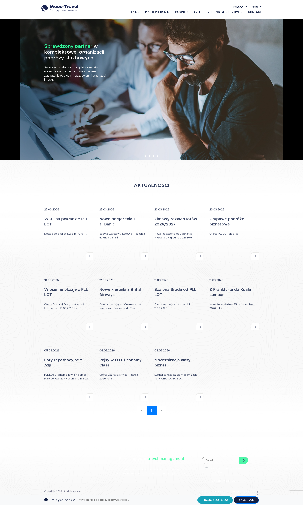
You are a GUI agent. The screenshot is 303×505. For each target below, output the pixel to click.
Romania (181, 473)
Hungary (168, 473)
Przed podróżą (157, 12)
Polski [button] (254, 7)
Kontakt (255, 12)
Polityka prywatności (244, 492)
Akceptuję (246, 500)
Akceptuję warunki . (226, 470)
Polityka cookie (62, 500)
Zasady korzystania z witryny (211, 492)
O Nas (134, 12)
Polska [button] (238, 7)
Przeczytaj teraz (215, 500)
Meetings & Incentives (224, 12)
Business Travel (188, 12)
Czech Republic (151, 473)
